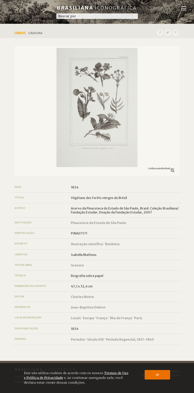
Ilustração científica (87, 244)
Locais (76, 318)
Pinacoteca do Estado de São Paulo (98, 223)
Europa (88, 318)
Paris (138, 318)
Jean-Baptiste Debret (88, 307)
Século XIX (95, 339)
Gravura (77, 265)
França (102, 318)
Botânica (112, 244)
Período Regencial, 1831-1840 (130, 339)
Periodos (78, 339)
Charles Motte (82, 297)
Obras (20, 33)
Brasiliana (97, 8)
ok (157, 374)
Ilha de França (121, 318)
